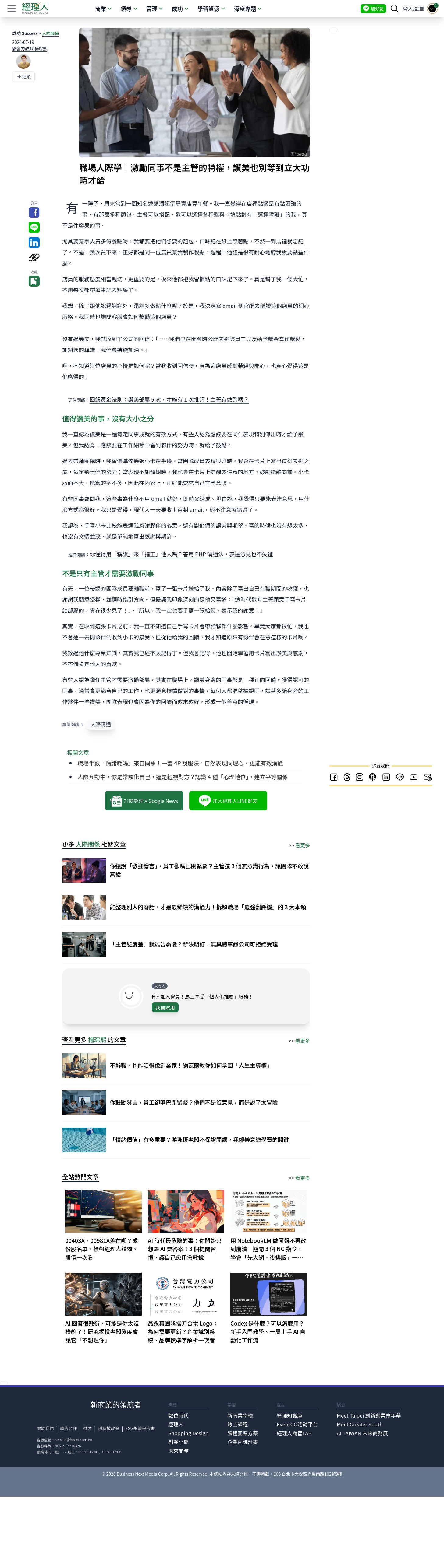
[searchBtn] (395, 8)
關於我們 (45, 1428)
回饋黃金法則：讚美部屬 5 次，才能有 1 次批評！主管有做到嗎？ (169, 399)
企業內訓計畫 (242, 1442)
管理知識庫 (289, 1415)
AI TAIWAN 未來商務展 (362, 1433)
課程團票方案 (242, 1433)
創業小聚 (178, 1442)
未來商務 (178, 1450)
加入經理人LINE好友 (228, 801)
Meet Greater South (360, 1424)
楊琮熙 (97, 1039)
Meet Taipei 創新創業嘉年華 (369, 1415)
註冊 (419, 8)
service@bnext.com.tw (73, 1439)
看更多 (302, 845)
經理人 (175, 1424)
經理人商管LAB (294, 1433)
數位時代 (178, 1415)
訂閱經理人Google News (144, 801)
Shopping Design (188, 1433)
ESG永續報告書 (140, 1428)
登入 (408, 8)
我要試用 (165, 1007)
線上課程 (237, 1424)
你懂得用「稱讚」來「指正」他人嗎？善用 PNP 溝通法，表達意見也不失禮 (181, 554)
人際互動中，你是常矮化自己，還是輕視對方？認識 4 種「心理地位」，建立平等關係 (182, 777)
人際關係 (50, 33)
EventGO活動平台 (297, 1424)
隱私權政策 (108, 1428)
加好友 (373, 8)
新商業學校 (240, 1415)
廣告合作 (68, 1428)
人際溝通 (101, 724)
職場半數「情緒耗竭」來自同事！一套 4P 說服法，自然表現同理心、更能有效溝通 (180, 763)
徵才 (87, 1428)
